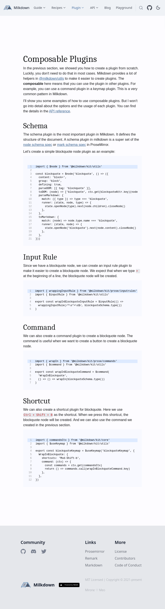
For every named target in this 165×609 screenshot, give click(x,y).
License (121, 551)
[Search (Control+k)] (141, 8)
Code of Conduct (128, 565)
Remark (91, 558)
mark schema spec (71, 145)
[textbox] (82, 270)
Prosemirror (95, 551)
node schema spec (37, 145)
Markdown (93, 565)
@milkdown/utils (51, 78)
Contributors (125, 558)
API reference (59, 111)
